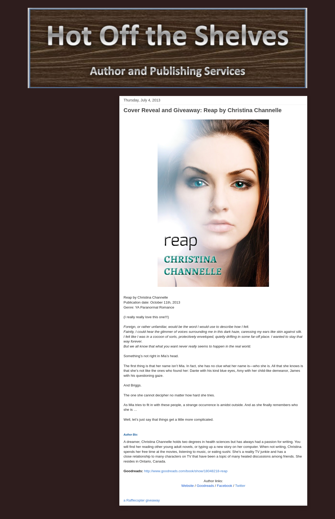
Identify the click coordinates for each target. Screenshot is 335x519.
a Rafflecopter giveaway (142, 500)
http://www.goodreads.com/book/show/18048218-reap (186, 471)
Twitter (240, 486)
